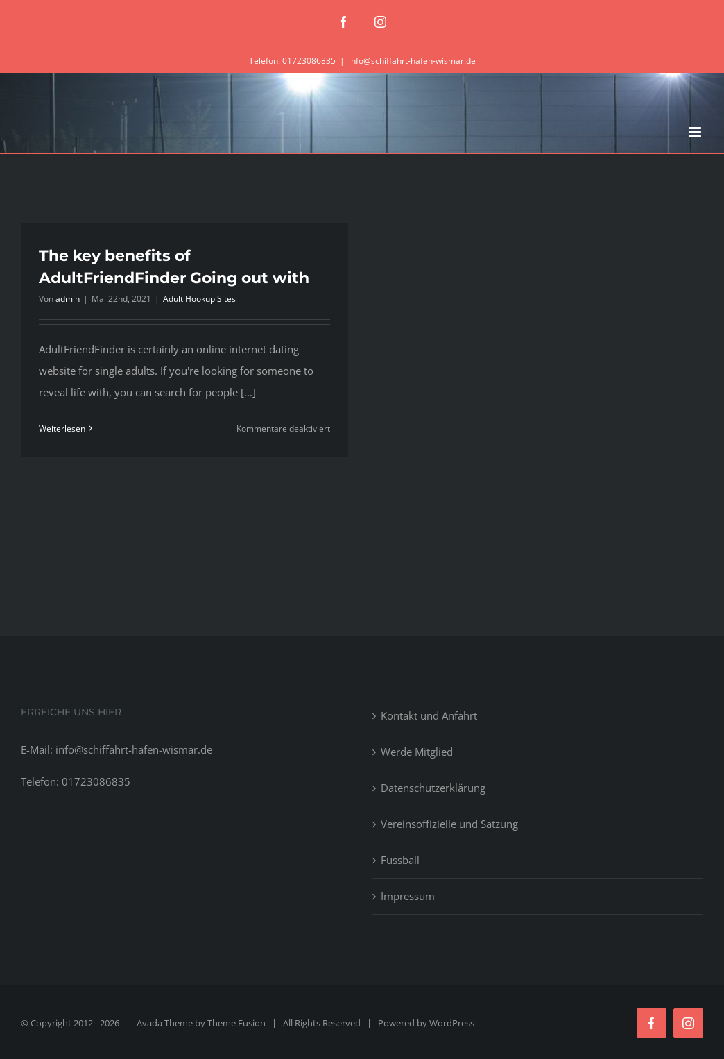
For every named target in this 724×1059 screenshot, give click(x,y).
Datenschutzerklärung (433, 788)
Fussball (400, 860)
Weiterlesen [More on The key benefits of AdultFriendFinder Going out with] (62, 428)
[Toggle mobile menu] (696, 132)
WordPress (451, 1023)
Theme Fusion (236, 1023)
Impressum (408, 896)
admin (67, 299)
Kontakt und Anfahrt (429, 715)
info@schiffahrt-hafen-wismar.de (412, 61)
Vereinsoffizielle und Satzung (449, 824)
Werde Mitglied (417, 752)
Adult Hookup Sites (199, 299)
